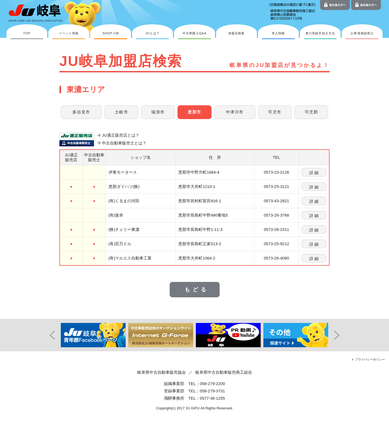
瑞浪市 (158, 112)
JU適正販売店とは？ (120, 135)
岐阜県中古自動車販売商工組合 (223, 372)
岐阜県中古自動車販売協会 (161, 372)
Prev (48, 335)
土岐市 (121, 112)
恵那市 (194, 112)
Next (340, 335)
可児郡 (311, 112)
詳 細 (313, 172)
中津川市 (235, 112)
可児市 (274, 112)
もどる (197, 289)
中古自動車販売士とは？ (124, 143)
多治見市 (81, 112)
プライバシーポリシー (370, 359)
